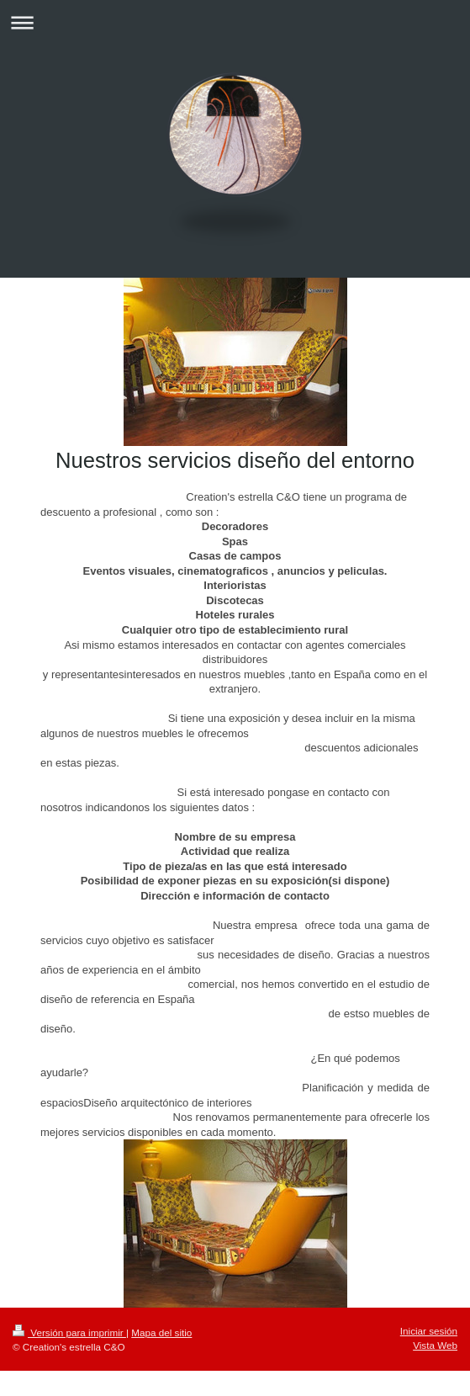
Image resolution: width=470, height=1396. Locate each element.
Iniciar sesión (428, 1330)
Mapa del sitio (161, 1332)
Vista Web (435, 1345)
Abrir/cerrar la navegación (235, 22)
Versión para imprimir (69, 1332)
